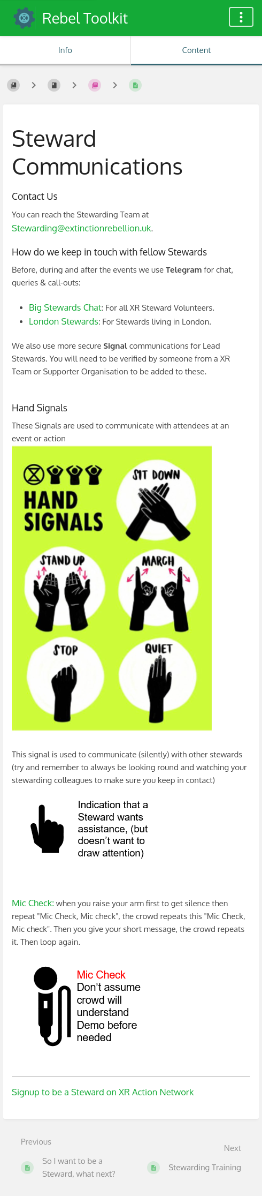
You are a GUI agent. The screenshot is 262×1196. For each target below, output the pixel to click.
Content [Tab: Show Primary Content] (196, 50)
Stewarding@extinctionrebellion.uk (81, 228)
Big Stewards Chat (65, 307)
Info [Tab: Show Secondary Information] (65, 50)
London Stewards (63, 321)
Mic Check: (33, 902)
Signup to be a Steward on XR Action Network (103, 1091)
